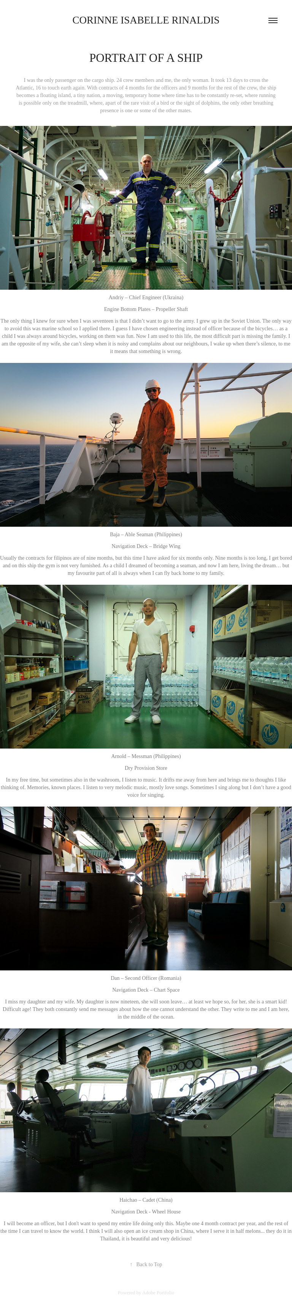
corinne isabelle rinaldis (146, 20)
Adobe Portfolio (158, 1292)
